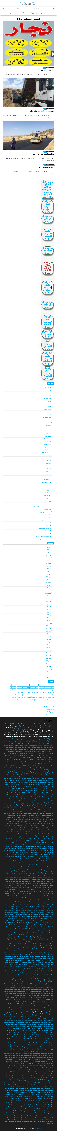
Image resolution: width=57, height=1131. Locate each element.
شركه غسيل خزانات (42, 956)
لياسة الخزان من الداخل (35, 954)
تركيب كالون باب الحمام (26, 778)
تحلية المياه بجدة (15, 1055)
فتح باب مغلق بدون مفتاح (15, 763)
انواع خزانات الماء (21, 995)
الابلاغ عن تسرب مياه (16, 1106)
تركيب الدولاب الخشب (44, 776)
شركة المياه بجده (10, 1082)
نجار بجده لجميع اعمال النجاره (46, 887)
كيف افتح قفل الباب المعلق (21, 881)
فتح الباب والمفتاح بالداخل (22, 836)
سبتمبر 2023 (49, 590)
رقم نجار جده (35, 809)
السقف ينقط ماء (13, 989)
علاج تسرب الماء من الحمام (16, 1020)
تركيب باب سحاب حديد (12, 767)
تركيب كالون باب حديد (26, 809)
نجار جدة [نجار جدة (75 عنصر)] (14, 697)
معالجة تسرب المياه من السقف (42, 1102)
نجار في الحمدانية (50, 714)
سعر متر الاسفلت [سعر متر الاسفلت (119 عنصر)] (25, 687)
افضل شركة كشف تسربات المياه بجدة (26, 1051)
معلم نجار (45, 918)
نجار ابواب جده (15, 784)
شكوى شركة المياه (22, 1014)
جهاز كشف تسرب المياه (18, 1065)
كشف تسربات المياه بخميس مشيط (44, 1001)
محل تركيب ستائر (46, 891)
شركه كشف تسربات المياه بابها (45, 1059)
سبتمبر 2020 (49, 661)
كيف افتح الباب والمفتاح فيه (15, 854)
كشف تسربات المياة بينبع (22, 1069)
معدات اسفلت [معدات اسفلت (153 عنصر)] (42, 692)
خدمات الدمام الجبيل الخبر (45, 438)
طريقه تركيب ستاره (11, 833)
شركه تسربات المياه (48, 1080)
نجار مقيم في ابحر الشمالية (47, 703)
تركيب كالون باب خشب (47, 916)
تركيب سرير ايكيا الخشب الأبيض (26, 761)
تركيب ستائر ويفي (10, 790)
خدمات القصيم (48, 447)
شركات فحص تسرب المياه (22, 981)
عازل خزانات (38, 1111)
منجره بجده (8, 800)
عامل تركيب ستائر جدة (28, 739)
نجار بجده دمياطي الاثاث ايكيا (40, 827)
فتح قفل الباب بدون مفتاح (14, 778)
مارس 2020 (49, 677)
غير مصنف (49, 504)
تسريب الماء (42, 1069)
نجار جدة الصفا (38, 811)
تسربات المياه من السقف (33, 1057)
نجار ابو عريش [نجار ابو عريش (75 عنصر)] (41, 697)
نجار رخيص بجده (47, 930)
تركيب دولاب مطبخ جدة (47, 811)
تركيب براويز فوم (49, 904)
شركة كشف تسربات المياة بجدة (40, 983)
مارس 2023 (49, 596)
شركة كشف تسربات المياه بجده (39, 1003)
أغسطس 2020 (48, 663)
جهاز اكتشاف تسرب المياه (38, 1044)
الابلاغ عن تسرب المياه (47, 1005)
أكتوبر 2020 (49, 658)
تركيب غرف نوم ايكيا (48, 803)
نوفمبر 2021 (49, 628)
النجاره (24, 723)
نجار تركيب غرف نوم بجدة (28, 883)
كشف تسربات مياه (32, 960)
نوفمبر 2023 (49, 585)
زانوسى (50, 487)
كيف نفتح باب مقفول (16, 821)
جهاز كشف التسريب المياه (47, 1049)
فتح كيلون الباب (35, 829)
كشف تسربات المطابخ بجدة (46, 1098)
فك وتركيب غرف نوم (19, 747)
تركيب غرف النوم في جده (33, 941)
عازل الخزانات (41, 972)
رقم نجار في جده (34, 862)
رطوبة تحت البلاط (30, 1119)
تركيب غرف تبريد (20, 827)
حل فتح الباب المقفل (15, 745)
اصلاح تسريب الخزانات (29, 948)
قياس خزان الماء (49, 972)
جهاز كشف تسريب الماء (20, 1071)
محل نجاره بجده (46, 934)
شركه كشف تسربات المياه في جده (38, 1026)
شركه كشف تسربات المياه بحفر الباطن (33, 993)
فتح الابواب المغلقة (10, 809)
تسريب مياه (42, 966)
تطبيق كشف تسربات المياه (10, 999)
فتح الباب (26, 869)
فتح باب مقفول (49, 889)
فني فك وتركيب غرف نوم (38, 899)
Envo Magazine (38, 1128)
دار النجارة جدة (30, 937)
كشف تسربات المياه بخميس (29, 1016)
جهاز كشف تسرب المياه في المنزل (41, 1053)
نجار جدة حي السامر (26, 856)
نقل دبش (49, 533)
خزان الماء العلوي (22, 1086)
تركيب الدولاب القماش (37, 800)
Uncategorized (48, 387)
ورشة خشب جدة (44, 765)
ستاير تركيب (50, 763)
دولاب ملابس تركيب (34, 887)
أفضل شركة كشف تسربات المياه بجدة (20, 954)
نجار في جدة (27, 875)
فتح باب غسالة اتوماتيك (47, 848)
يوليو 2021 (49, 639)
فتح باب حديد (36, 743)
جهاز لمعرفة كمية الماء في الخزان (22, 1022)
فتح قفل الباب (17, 873)
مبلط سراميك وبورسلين (46, 514)
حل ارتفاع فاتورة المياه (45, 1057)
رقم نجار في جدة (49, 893)
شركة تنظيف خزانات (30, 995)
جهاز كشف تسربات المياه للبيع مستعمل (20, 1026)
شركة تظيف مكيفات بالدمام (44, 167)
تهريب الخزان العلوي (38, 1121)
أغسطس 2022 (48, 604)
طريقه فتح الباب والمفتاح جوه (12, 761)
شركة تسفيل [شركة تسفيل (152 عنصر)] (44, 690)
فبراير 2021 (49, 647)
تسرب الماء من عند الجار (10, 1090)
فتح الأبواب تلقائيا (12, 912)
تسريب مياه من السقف (18, 987)
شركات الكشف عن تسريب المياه (18, 1024)
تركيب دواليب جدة (11, 871)
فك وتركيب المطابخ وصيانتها (37, 726)
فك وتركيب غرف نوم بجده (17, 910)
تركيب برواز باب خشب (16, 782)
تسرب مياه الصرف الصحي (20, 1119)
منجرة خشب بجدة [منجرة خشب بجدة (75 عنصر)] (27, 694)
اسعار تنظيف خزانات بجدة (44, 964)
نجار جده (46, 751)
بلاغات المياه (27, 1094)
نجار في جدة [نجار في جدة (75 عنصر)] (23, 699)
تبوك (50, 414)
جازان (50, 428)
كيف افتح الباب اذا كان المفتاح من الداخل (43, 739)
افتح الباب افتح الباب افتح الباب (21, 805)
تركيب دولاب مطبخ (33, 805)
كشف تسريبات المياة (34, 1090)
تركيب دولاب (18, 809)
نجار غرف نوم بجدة (14, 774)
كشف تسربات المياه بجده (38, 952)
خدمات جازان (48, 457)
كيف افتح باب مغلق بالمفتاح (30, 792)
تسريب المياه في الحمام (47, 1042)
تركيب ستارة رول (23, 780)
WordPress (27, 1128)
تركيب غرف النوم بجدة (33, 819)
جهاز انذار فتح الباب (42, 767)
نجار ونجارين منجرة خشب (45, 528)
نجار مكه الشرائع (33, 932)
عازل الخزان (40, 1080)
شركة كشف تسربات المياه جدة (19, 960)
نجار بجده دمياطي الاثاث (23, 767)
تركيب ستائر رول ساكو (44, 807)
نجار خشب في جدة (23, 906)
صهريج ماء (39, 1061)
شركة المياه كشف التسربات (21, 1088)
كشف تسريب (24, 1049)
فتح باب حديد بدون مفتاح (24, 815)
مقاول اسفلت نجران (47, 520)
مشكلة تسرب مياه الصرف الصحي (25, 989)
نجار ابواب (7, 914)
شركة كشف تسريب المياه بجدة (20, 1005)
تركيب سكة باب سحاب (31, 879)
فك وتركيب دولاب (13, 807)
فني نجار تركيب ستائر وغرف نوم (23, 904)
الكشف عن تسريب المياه (26, 1075)
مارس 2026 (49, 547)
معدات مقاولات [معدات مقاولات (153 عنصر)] (34, 692)
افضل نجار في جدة (39, 883)
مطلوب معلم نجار (12, 817)
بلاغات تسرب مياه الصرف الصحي (36, 1032)
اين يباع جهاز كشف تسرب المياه (41, 1067)
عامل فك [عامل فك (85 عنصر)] (24, 690)
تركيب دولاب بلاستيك (18, 776)
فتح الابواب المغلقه (33, 836)
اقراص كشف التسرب (45, 1082)
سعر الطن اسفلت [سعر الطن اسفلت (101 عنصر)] (43, 687)
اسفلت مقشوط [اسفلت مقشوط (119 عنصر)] (50, 685)
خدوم (52, 72)
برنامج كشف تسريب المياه (43, 1084)
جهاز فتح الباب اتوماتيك (27, 854)
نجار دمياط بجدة (43, 819)
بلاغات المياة (16, 1104)
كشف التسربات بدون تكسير (19, 976)
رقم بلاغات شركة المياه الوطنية (24, 952)
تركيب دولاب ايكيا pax (33, 807)
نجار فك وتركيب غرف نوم (43, 858)
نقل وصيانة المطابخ (40, 728)
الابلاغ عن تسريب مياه (44, 999)
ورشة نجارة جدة (49, 838)
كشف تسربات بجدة (27, 1009)
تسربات (13, 1080)
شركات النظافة (48, 495)
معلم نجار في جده (43, 757)
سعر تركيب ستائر (20, 831)
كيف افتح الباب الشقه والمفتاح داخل (30, 757)
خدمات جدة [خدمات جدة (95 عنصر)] (18, 685)
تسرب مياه (20, 970)
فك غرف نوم (47, 899)
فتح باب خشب (11, 844)
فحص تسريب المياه (44, 1020)
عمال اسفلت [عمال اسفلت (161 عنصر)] (17, 690)
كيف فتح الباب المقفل (44, 906)
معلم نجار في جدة (46, 864)
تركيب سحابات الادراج (13, 920)
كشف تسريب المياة (23, 1113)
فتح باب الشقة (13, 914)
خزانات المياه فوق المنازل (34, 1088)
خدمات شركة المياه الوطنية (22, 1090)
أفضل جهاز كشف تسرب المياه (34, 1018)
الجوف (50, 395)
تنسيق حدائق (48, 420)
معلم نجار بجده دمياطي (15, 877)
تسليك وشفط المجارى (33, 8)
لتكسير (29, 730)
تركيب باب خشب (49, 745)
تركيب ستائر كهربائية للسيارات (22, 889)
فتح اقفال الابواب (37, 769)
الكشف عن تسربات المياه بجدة (16, 1038)
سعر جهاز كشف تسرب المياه (44, 960)
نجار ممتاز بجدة (31, 873)
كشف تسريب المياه (23, 1032)
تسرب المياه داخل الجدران (41, 1073)
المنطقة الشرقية (48, 409)
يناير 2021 (49, 650)
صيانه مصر (49, 498)
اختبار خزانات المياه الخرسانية (13, 1111)
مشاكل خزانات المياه (41, 1100)
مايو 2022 (49, 612)
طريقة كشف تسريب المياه (42, 1034)
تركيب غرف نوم (45, 788)
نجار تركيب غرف (27, 800)
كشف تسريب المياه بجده (33, 999)
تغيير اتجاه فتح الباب (20, 825)
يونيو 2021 (49, 642)
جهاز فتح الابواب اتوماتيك (39, 854)
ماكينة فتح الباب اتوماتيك (29, 864)
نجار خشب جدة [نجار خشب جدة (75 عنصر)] (30, 699)
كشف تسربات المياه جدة (37, 997)
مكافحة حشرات (13, 13)
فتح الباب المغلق (19, 852)
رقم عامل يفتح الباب (35, 871)
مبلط (42, 8)
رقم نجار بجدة (11, 866)
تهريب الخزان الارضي (22, 1098)
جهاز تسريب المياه (46, 1012)
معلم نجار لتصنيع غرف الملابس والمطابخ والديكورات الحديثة (23, 749)
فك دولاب (12, 825)
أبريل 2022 (49, 615)
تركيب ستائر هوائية (29, 928)
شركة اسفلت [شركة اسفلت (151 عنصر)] (51, 690)
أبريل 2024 (49, 571)
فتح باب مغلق (10, 819)
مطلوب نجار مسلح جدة (43, 881)
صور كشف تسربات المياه (47, 943)
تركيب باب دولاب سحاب (16, 939)
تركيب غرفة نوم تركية (33, 906)
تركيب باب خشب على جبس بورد (27, 794)
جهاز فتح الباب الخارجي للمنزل (36, 869)
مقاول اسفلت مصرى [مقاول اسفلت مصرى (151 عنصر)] (37, 694)
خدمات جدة (49, 460)
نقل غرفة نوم (8, 743)
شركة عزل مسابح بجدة (47, 334)
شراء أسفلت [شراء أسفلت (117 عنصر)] (13, 687)
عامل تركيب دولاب (23, 774)
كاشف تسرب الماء (23, 974)
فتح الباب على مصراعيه (47, 924)
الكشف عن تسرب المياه (16, 1009)
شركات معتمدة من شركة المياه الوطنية (17, 1108)
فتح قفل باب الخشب (33, 784)
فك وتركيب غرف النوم (19, 798)
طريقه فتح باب (49, 741)
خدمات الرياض (48, 441)
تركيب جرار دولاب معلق (40, 866)
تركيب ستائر (11, 747)
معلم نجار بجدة (14, 811)
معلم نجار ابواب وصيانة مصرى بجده (38, 877)
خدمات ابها (49, 433)
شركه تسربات (9, 1028)
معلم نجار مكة (43, 850)
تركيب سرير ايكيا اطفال (10, 827)
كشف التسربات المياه (31, 1084)
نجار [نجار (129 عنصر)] (21, 694)
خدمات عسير (48, 468)
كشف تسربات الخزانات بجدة (23, 946)
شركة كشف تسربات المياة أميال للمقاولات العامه (39, 1014)
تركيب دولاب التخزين (35, 765)
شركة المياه (37, 985)
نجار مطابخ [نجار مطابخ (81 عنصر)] (16, 699)
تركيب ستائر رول (49, 772)
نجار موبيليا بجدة (41, 836)
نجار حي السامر (24, 848)
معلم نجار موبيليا (32, 751)
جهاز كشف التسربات (45, 1090)
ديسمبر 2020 (48, 652)
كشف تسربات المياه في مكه (43, 970)
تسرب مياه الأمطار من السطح (35, 1005)
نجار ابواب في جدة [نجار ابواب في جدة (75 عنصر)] (50, 697)
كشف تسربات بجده (12, 995)
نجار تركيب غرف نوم (37, 817)
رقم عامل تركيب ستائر (24, 823)
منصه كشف (15, 1042)
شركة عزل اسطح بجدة (47, 305)
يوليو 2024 (49, 566)
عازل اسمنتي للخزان (28, 1020)
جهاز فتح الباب (23, 790)
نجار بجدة (40, 805)
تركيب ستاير (17, 790)
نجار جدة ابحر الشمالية (15, 856)
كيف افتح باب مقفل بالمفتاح (41, 794)
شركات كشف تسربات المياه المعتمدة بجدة (35, 1078)
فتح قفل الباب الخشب (10, 926)
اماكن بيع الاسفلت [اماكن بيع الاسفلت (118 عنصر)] (34, 685)
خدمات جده (49, 463)
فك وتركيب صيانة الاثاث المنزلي (14, 723)
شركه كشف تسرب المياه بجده (25, 1047)
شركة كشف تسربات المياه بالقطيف (24, 1117)
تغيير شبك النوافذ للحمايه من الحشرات (26, 728)
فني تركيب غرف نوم (48, 792)
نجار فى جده (40, 792)
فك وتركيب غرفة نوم (34, 912)
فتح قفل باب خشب (36, 885)
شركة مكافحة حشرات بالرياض (43, 154)
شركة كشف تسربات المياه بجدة (24, 1044)
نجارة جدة (16, 765)
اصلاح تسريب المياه (14, 966)
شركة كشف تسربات (39, 989)
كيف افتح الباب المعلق (35, 823)
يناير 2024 (49, 579)
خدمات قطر (49, 471)
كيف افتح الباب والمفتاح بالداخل (40, 796)
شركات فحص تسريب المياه (18, 1078)
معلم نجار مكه (35, 755)
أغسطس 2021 (48, 636)
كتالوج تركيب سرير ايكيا (41, 842)
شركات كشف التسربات (33, 1113)
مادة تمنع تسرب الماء (45, 968)
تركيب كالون (19, 833)
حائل (50, 430)
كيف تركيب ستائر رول (19, 924)
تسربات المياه (8, 1078)
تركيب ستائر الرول (40, 893)
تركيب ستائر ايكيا (27, 885)
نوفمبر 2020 (49, 655)
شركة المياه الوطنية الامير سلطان (32, 987)
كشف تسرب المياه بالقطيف (42, 1051)
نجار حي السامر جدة (49, 709)
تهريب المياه (36, 1020)
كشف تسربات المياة (48, 993)
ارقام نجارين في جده (27, 918)
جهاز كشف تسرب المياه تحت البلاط (20, 1012)
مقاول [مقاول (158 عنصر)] (21, 692)
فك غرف (34, 833)
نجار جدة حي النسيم (39, 821)
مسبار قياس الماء (14, 950)
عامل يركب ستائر (40, 939)
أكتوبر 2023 (49, 587)
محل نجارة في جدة (42, 749)
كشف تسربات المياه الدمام (11, 1047)
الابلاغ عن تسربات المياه (18, 1092)
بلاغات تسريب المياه (45, 1088)
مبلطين (50, 517)
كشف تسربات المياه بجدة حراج (33, 943)
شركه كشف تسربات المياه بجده (40, 1115)
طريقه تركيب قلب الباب (13, 780)
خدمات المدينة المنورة (20, 8)
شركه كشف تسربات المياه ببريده (34, 976)
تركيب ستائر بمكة (41, 889)
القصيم (50, 403)
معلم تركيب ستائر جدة (23, 759)
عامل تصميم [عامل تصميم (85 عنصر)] (30, 690)
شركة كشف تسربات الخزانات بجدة (47, 287)
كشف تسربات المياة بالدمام (41, 1055)
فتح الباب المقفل (28, 831)
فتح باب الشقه (20, 792)
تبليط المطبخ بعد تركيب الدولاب (30, 852)
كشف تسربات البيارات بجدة (30, 970)
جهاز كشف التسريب (12, 1044)
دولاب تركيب (42, 780)
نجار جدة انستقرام (30, 811)
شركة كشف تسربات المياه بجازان (38, 1022)
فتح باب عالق (38, 864)
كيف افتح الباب (15, 786)
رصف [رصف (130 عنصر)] (13, 685)
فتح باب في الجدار (18, 739)
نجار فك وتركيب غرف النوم (24, 753)
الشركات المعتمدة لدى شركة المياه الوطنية (42, 1047)
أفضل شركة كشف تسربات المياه (26, 950)
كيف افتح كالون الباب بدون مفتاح (31, 776)
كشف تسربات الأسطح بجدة (46, 985)
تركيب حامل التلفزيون (24, 765)
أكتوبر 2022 (49, 601)
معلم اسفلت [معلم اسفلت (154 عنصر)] (27, 692)
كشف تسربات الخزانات (21, 958)
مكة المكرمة (48, 525)
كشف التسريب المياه (22, 999)
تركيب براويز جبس (25, 862)
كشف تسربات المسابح (44, 1024)
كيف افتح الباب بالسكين (21, 937)
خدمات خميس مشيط (46, 466)
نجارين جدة (31, 803)
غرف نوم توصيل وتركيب (45, 862)
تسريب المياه (7, 1096)
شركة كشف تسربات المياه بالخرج (14, 1115)
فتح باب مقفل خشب (43, 774)
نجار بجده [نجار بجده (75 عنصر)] (23, 697)
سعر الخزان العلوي (35, 1094)
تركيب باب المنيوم (38, 937)
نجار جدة (9, 786)
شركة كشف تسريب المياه (28, 1063)
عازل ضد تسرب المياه (33, 962)
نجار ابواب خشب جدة (27, 782)
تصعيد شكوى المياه (46, 1061)
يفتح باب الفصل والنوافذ (16, 918)
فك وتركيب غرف (42, 741)
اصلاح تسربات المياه (22, 1036)
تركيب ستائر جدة (10, 739)
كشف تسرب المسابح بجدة (47, 345)
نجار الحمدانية (12, 860)
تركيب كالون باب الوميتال (33, 813)
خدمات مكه (49, 474)
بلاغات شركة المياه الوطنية (46, 1030)
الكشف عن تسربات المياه (12, 1003)
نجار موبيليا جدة (12, 831)
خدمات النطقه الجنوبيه (46, 452)
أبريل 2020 (49, 674)
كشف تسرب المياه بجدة (37, 1104)
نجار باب (51, 881)
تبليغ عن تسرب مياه (24, 966)
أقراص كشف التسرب (13, 974)
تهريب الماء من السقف (9, 1057)
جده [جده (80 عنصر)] (23, 685)
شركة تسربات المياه (34, 966)
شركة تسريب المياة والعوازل (16, 972)
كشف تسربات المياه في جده (43, 1071)
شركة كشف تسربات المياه (11, 970)
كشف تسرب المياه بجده (38, 1075)
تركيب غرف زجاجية (46, 778)
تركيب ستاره (34, 895)
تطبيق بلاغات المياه (36, 1009)
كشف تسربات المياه (28, 1053)
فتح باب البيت (34, 741)
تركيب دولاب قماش (16, 757)
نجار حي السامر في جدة (48, 706)
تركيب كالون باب (10, 924)
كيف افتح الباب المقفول (44, 912)
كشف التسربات (48, 509)
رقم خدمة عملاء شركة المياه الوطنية (28, 956)
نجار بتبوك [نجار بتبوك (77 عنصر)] (34, 697)
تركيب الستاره (38, 848)
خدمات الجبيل (48, 436)
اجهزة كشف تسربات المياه (33, 1024)
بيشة (50, 411)
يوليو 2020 (49, 666)
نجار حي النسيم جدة (40, 745)
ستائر (45, 726)
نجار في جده (31, 821)
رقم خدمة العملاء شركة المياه (20, 1030)
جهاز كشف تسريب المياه (13, 956)
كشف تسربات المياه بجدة (43, 1036)
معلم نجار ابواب (13, 792)
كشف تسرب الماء (19, 948)
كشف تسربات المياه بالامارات (42, 948)
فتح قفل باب (21, 891)
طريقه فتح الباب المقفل (41, 873)
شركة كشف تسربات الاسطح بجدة (47, 321)
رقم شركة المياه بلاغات (27, 1121)
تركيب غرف (9, 908)
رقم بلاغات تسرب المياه (16, 1016)
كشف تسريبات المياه (46, 954)
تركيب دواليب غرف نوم (18, 838)
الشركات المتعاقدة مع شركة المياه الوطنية (20, 979)
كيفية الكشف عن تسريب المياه (19, 1028)
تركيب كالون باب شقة (27, 901)
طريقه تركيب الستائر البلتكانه (20, 819)
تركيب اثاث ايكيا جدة (13, 840)
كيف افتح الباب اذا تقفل (45, 747)
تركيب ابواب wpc (22, 879)
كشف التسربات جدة (32, 958)
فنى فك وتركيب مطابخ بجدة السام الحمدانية (41, 506)
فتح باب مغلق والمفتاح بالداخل (28, 763)
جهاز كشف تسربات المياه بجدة (19, 1018)
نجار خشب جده (15, 823)
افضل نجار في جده (10, 881)
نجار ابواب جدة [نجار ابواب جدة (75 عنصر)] (15, 694)
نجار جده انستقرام (30, 916)
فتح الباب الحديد (44, 825)
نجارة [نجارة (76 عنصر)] (18, 697)
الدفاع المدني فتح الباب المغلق (23, 871)
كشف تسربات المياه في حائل (13, 1075)
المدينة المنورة (48, 406)
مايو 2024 (49, 569)
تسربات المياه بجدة (20, 991)
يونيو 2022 (49, 609)
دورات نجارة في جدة (19, 875)
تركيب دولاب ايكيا (33, 767)
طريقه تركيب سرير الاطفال (38, 908)
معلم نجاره (23, 916)
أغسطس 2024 (48, 563)
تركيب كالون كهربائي (18, 885)
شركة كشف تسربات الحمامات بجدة (47, 358)
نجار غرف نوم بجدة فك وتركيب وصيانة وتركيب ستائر (19, 755)
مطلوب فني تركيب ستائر (45, 901)
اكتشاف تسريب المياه (31, 1001)
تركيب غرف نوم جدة (23, 751)
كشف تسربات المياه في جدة (46, 1113)
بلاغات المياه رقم (26, 1106)
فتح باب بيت (50, 767)
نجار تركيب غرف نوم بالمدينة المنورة (23, 899)
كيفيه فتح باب (32, 939)
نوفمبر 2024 (49, 555)
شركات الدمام (48, 493)
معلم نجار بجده (42, 856)
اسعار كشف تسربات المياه (33, 1098)
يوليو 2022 (49, 606)
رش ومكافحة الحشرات (46, 485)
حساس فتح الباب (40, 914)
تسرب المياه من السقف (36, 1042)
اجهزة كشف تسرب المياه (30, 1092)
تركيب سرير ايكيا (35, 753)
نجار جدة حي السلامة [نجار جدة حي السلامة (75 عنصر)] (49, 699)
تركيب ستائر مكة (28, 910)
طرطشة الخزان (49, 1069)
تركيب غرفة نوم (45, 885)
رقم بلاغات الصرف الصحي (33, 1030)
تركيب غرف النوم (23, 784)
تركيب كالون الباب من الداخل (46, 743)
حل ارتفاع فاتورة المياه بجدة (16, 1053)
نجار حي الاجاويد (7, 741)
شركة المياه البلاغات (32, 1086)
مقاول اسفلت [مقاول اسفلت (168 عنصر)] (16, 692)
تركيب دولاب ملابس (20, 858)
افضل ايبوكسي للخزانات (10, 991)
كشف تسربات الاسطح (28, 985)
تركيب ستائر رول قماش (43, 895)
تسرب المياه (15, 1032)
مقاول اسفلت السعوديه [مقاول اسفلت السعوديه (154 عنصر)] (48, 694)
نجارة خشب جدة (40, 751)
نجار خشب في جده (33, 881)
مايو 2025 (49, 550)
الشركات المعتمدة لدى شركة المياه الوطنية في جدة (36, 1038)
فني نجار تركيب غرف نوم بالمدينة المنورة (24, 866)
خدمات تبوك (49, 455)
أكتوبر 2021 (49, 631)
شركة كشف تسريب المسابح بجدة (47, 373)
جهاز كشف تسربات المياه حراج (37, 979)
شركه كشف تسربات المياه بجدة (14, 1073)
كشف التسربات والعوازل (46, 512)
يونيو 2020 (49, 669)
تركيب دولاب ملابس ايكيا (18, 842)
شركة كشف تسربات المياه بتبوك (21, 1100)
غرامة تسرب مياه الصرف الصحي (30, 1059)
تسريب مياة (12, 948)
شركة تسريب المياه (45, 1106)
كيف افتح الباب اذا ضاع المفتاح (12, 934)
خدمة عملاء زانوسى (47, 476)
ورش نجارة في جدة (48, 831)
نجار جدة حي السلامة (11, 836)
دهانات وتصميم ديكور (47, 482)
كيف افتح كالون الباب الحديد (38, 904)
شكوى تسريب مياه (33, 1040)
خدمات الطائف (48, 444)
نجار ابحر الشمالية (50, 712)
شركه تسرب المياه (11, 946)
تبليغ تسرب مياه (49, 1078)
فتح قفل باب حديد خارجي (25, 741)
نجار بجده (19, 883)
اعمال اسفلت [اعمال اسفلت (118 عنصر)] (42, 685)
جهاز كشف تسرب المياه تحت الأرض (37, 1007)
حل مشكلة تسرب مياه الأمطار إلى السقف (40, 946)
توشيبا (50, 422)
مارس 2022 (49, 617)
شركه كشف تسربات (33, 974)
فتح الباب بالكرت (13, 897)
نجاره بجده (26, 842)
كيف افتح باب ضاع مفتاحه (11, 891)
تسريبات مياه (41, 974)
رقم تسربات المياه (38, 1063)
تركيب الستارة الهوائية (44, 753)
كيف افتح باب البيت (15, 916)
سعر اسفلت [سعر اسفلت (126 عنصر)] (51, 687)
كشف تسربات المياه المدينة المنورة (14, 1067)
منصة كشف (23, 1084)
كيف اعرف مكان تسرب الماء (28, 1111)
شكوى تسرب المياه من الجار (14, 1121)
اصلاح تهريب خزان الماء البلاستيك (18, 1001)
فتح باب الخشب (40, 759)
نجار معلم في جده (48, 939)
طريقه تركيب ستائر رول (33, 840)
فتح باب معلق (7, 829)
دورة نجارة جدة (32, 759)
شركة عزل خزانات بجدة (47, 219)
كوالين (49, 726)
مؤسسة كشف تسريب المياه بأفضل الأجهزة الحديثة (17, 1040)
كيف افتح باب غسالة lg (12, 895)
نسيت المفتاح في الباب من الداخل (41, 786)
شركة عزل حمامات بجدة (47, 250)
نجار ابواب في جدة (9, 846)
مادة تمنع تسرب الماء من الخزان (21, 1007)
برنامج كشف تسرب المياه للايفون (45, 1086)
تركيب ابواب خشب (28, 860)
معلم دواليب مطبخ (16, 908)
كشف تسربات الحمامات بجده (30, 1061)
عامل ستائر (50, 918)
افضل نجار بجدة (46, 805)
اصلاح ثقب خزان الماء (44, 962)
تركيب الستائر (23, 745)
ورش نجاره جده (23, 941)
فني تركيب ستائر (37, 788)
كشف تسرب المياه (17, 1059)
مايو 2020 (49, 671)
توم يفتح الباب (32, 842)
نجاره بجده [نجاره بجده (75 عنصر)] (10, 699)
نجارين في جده (29, 769)
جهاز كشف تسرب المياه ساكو (15, 1061)
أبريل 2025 (49, 552)
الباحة (50, 393)
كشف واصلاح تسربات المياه (38, 991)
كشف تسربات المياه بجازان (30, 1080)
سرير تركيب (46, 817)
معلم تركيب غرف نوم (16, 743)
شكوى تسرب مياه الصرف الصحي (12, 983)
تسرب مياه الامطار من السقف (15, 985)
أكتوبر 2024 (49, 558)
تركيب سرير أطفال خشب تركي (32, 747)
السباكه (13, 726)
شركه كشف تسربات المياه (41, 950)
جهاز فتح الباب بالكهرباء (41, 763)
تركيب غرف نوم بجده (22, 817)
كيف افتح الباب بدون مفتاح (31, 798)
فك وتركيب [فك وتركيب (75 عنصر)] (10, 690)
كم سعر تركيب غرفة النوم (44, 784)
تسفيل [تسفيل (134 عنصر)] (27, 685)
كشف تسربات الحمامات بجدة (31, 1065)
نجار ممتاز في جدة (36, 778)
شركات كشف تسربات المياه (24, 997)
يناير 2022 (49, 623)
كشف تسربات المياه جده (21, 1057)
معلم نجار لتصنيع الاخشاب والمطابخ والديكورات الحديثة (28, 844)
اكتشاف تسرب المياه (11, 981)
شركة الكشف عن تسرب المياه (30, 972)
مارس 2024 (49, 574)
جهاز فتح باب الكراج (12, 772)
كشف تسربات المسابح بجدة (47, 234)
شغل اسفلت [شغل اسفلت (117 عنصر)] (37, 690)
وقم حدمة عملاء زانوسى (46, 539)
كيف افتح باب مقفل (9, 765)
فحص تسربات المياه (28, 1115)
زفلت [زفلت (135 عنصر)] (10, 685)
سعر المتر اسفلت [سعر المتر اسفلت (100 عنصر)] (34, 687)
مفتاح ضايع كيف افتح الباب (21, 926)
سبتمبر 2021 (49, 634)
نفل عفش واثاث (34, 13)
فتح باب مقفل (14, 829)
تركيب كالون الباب (48, 860)
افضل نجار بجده (19, 864)
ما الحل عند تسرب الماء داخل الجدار (31, 968)
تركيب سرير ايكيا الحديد (12, 753)
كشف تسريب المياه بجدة (43, 958)
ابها (51, 390)
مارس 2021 (49, 644)
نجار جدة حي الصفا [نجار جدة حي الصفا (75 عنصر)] (39, 699)
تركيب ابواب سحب (41, 879)
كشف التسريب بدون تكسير (25, 1003)
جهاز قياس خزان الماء (35, 1106)
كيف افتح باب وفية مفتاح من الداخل (36, 772)
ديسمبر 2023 (48, 582)
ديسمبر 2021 (48, 625)
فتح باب (15, 883)
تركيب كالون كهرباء (22, 897)
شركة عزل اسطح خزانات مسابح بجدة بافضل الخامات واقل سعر (48, 189)
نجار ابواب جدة (15, 741)
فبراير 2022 (49, 620)
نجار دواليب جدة (44, 871)
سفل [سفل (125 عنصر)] (18, 687)
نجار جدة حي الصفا (11, 858)
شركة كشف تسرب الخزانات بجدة (47, 206)
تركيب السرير (14, 932)
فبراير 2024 (49, 577)
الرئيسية (48, 8)
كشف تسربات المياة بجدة (20, 943)
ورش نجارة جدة (43, 829)
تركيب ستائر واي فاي (14, 906)
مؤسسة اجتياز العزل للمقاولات (20, 962)
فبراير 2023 (49, 598)
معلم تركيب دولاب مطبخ (14, 848)
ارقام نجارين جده (23, 920)
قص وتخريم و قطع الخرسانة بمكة (42, 111)
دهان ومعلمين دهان (23, 13)
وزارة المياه (30, 1028)
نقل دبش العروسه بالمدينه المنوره (44, 536)
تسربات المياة (19, 968)
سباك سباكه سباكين (45, 13)
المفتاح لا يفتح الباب (33, 774)
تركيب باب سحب (29, 924)
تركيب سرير (17, 887)
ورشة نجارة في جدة (16, 862)
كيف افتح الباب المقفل (27, 743)
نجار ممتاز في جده (8, 885)
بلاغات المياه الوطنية (32, 1036)
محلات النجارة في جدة (14, 803)
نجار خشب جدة (34, 856)
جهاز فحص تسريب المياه (32, 964)
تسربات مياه (28, 991)
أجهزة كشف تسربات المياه (34, 1049)
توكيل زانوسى (48, 425)
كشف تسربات (32, 981)
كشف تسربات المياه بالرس (15, 1102)
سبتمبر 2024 (49, 560)
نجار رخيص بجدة (49, 928)
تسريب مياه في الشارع (28, 1067)
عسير (50, 501)
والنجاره (47, 728)
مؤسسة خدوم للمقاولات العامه (28, 3)
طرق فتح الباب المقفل (27, 788)
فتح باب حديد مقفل (17, 930)
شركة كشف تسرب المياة (30, 1096)
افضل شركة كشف (19, 1080)
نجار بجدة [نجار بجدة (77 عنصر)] (29, 697)
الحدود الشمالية (48, 398)
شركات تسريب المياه (41, 981)
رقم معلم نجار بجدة (47, 70)
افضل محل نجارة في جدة (16, 796)
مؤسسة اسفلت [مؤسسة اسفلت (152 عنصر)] (50, 692)
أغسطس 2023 (48, 593)
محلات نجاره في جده (20, 769)
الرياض (50, 401)
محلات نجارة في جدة (22, 772)
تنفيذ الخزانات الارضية (19, 993)
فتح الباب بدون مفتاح (27, 796)
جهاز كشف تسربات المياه (26, 983)
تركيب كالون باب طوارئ (33, 790)
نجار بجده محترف (47, 800)
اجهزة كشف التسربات (44, 1065)
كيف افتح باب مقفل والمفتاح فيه (42, 761)
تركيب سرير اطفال (38, 803)
